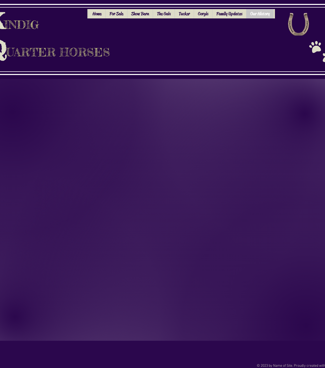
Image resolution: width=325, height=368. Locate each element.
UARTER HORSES (58, 52)
